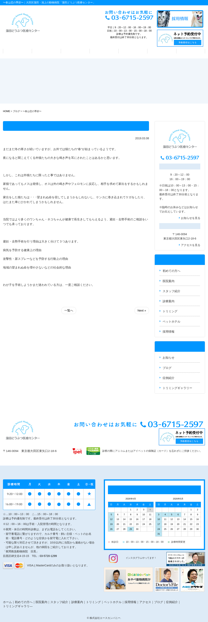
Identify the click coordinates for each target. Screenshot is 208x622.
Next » (142, 310)
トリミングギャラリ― (18, 606)
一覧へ (68, 310)
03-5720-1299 (48, 555)
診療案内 (104, 51)
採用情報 (168, 331)
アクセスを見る (190, 245)
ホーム (7, 602)
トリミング (133, 51)
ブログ (167, 367)
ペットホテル (162, 51)
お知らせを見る (190, 218)
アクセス (191, 51)
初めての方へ (17, 51)
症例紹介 (168, 378)
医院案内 (46, 51)
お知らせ (192, 207)
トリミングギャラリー (177, 388)
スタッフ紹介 (75, 51)
